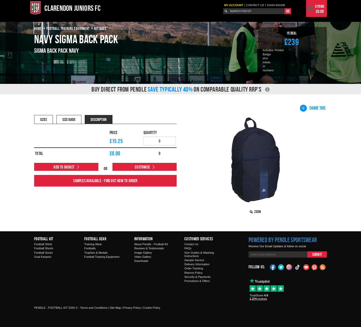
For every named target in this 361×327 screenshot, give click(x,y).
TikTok (298, 267)
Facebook (273, 267)
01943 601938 (276, 5)
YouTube (306, 267)
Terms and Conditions (93, 307)
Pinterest (314, 267)
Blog (323, 267)
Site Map (115, 307)
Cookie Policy (151, 307)
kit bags (100, 28)
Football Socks (43, 252)
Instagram (289, 267)
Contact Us (191, 244)
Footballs (90, 248)
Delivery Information (197, 264)
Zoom (257, 212)
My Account (233, 5)
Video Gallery (142, 256)
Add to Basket (63, 167)
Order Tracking (193, 268)
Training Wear (93, 244)
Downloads (141, 260)
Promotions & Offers (197, 280)
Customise (142, 167)
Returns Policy (193, 272)
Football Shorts (43, 248)
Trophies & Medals (96, 252)
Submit (317, 254)
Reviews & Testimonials (149, 248)
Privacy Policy (132, 307)
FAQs (188, 248)
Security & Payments (197, 276)
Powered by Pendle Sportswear (283, 239)
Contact (255, 5)
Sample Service (194, 260)
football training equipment (68, 28)
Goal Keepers (42, 256)
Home (38, 28)
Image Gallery (143, 252)
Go (288, 11)
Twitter (281, 267)
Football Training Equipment (101, 256)
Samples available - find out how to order (105, 180)
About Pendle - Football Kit (151, 244)
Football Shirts (43, 244)
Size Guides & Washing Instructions (199, 254)
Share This (313, 108)
